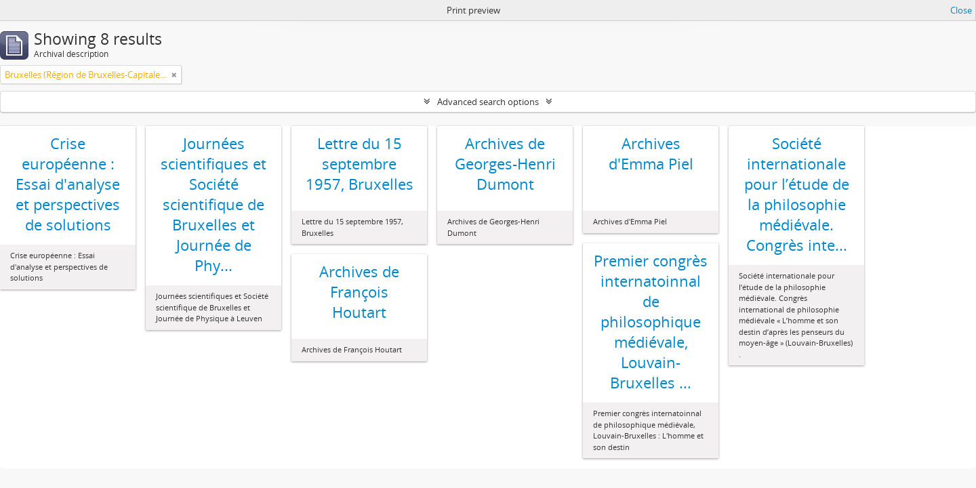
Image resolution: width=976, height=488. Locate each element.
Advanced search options (488, 102)
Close (961, 10)
